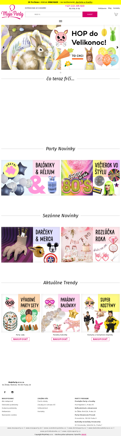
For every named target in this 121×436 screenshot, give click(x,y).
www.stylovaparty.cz (71, 431)
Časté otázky (43, 401)
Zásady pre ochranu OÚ (46, 405)
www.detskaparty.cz (77, 428)
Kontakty (41, 411)
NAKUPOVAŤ (20, 339)
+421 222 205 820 (74, 5)
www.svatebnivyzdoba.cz (55, 428)
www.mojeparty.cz (15, 428)
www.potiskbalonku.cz (50, 431)
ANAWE (83, 434)
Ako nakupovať (7, 401)
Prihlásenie (102, 8)
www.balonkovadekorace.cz (101, 428)
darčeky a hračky (83, 2)
